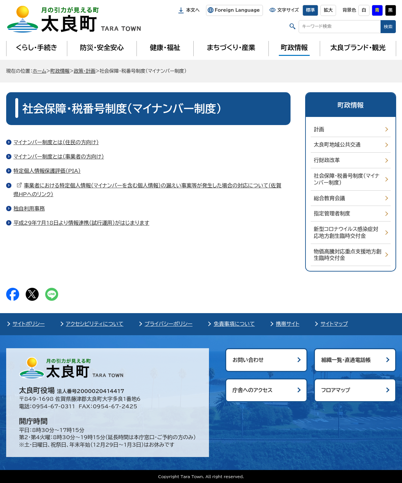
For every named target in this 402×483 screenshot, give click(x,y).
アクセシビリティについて (94, 323)
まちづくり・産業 (231, 47)
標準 (310, 10)
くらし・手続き (36, 47)
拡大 (328, 10)
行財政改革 (327, 160)
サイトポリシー (29, 323)
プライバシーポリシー (169, 323)
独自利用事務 (29, 208)
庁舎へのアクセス (253, 390)
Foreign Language (237, 10)
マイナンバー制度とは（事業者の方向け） (59, 156)
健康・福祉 (165, 47)
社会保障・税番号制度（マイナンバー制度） (347, 179)
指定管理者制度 (332, 213)
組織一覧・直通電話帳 (346, 359)
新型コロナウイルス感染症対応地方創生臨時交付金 (346, 232)
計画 (319, 129)
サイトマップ (334, 323)
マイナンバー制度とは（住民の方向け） (56, 142)
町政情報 (294, 47)
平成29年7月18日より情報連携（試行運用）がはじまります (81, 222)
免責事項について (234, 323)
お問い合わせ (248, 359)
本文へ (193, 10)
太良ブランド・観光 (358, 47)
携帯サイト (287, 323)
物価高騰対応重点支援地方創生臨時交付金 (348, 255)
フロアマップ (335, 390)
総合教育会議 (329, 198)
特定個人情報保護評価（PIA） (47, 170)
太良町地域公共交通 (337, 144)
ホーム (39, 71)
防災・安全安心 (102, 47)
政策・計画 (85, 71)
